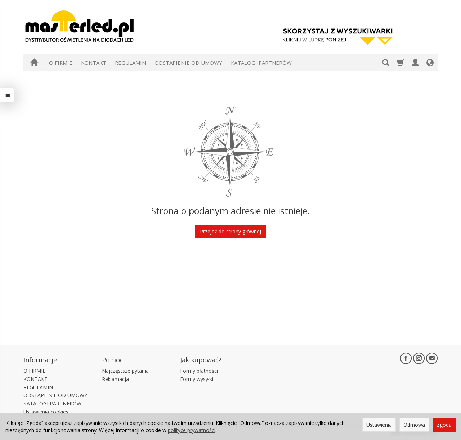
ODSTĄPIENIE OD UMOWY (188, 62)
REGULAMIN (130, 62)
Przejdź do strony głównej (230, 231)
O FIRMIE (60, 62)
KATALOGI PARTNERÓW (261, 62)
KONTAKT (93, 62)
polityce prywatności (191, 430)
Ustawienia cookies (45, 411)
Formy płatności (199, 370)
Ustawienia (379, 424)
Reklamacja (115, 379)
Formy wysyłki (196, 379)
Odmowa (414, 424)
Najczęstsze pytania (125, 370)
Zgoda (444, 424)
